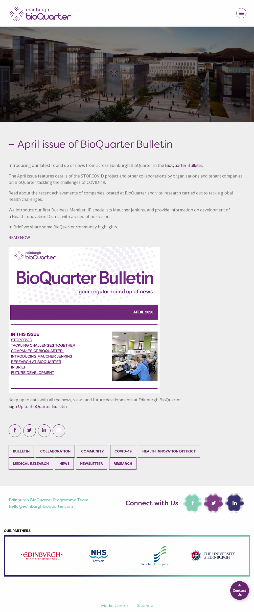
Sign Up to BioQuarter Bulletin (38, 406)
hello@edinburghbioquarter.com (41, 506)
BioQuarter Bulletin (183, 165)
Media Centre (114, 605)
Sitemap (145, 605)
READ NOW (19, 237)
